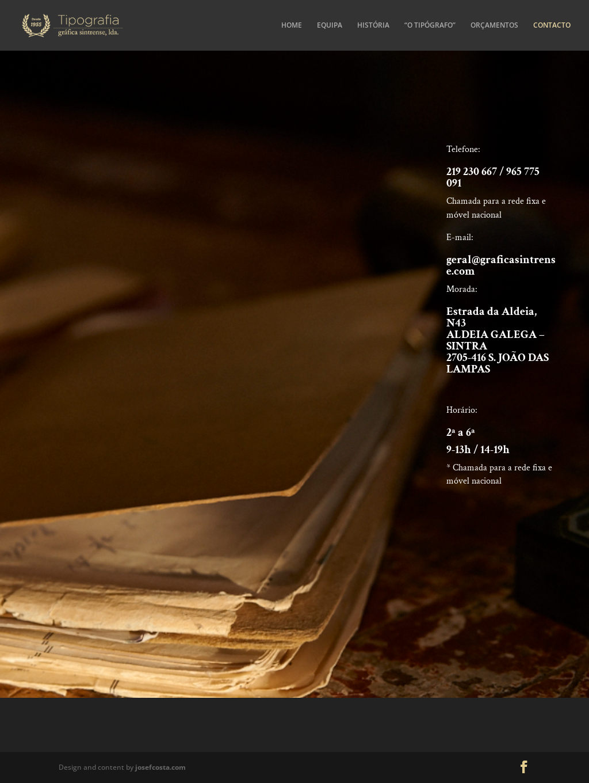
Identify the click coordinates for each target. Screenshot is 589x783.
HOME (291, 25)
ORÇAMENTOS (494, 25)
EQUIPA (329, 25)
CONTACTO (552, 25)
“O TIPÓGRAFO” (430, 25)
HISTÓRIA (373, 25)
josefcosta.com (160, 767)
